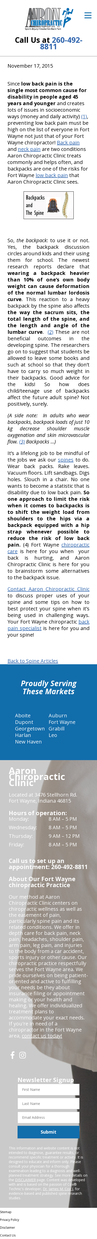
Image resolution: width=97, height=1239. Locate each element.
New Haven (28, 741)
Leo (53, 735)
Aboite (23, 715)
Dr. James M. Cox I (58, 1188)
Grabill (56, 728)
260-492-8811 (61, 43)
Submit (48, 1132)
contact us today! (42, 1035)
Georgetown (30, 728)
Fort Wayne (62, 722)
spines (65, 459)
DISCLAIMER (25, 1179)
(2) (50, 331)
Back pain (68, 142)
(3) (22, 441)
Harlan (23, 735)
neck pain (29, 149)
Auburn (58, 715)
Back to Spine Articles (33, 661)
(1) (84, 116)
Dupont (24, 722)
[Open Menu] (88, 15)
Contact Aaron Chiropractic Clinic (48, 589)
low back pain (52, 175)
